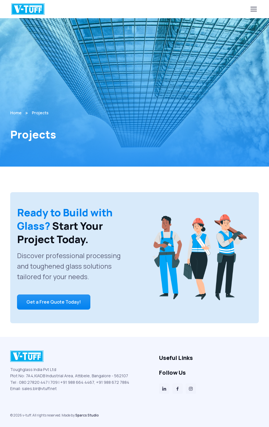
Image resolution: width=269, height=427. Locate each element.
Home (16, 112)
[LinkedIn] (164, 389)
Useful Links (176, 358)
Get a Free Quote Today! (53, 302)
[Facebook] (177, 389)
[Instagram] (191, 389)
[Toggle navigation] (253, 9)
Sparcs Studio (87, 415)
